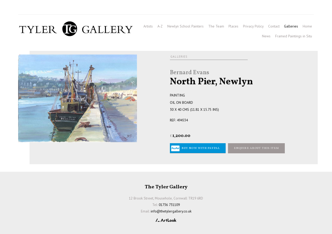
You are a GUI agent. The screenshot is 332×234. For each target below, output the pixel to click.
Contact (274, 26)
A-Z (160, 26)
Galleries (291, 26)
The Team (216, 26)
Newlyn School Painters (185, 26)
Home (307, 26)
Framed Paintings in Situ (293, 36)
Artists (148, 26)
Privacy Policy (253, 26)
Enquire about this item (256, 148)
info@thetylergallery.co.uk (91, 8)
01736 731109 (33, 8)
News (266, 36)
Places (233, 26)
